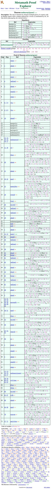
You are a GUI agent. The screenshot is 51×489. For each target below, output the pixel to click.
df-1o (15, 464)
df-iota (24, 459)
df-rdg (9, 464)
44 (5, 304)
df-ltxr (15, 467)
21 (5, 171)
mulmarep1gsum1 (15, 373)
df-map (32, 464)
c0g (24, 432)
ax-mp (24, 436)
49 (7, 304)
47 (5, 284)
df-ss (46, 452)
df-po (18, 456)
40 (5, 255)
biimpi (12, 255)
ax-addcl (23, 440)
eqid (11, 223)
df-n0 (40, 468)
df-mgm (15, 476)
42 (5, 262)
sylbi (11, 395)
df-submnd (44, 476)
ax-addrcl (30, 440)
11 (5, 148)
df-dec (6, 470)
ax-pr (27, 439)
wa (19, 428)
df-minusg (10, 477)
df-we (39, 456)
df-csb (24, 452)
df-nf (18, 448)
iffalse (12, 388)
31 (7, 299)
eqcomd (12, 205)
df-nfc (13, 450)
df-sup (27, 465)
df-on (7, 459)
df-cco (8, 474)
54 (5, 325)
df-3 (3, 468)
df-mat (11, 482)
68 (5, 400)
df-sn (25, 453)
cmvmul (18, 433)
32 (5, 301)
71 (7, 421)
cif (8, 430)
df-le (21, 467)
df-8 (29, 468)
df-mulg (25, 477)
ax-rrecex (24, 443)
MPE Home (11, 8)
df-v (13, 452)
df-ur (34, 479)
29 (5, 218)
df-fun (30, 459)
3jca (11, 103)
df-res (31, 458)
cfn (4, 432)
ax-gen (39, 436)
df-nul (9, 453)
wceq (31, 428)
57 (5, 421)
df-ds (40, 473)
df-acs (8, 476)
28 (5, 213)
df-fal (7, 448)
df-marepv (26, 482)
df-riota (30, 461)
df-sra (22, 481)
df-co (14, 458)
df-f (41, 459)
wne (44, 428)
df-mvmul (18, 482)
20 (5, 162)
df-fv (17, 461)
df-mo (28, 448)
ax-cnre (32, 443)
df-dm (20, 458)
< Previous (43, 1)
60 (5, 380)
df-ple (33, 473)
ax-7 (13, 437)
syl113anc (13, 380)
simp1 (12, 61)
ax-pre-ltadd (10, 445)
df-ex (12, 448)
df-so (23, 456)
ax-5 (3, 437)
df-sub (27, 467)
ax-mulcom (10, 442)
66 (5, 391)
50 (5, 306)
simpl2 (12, 72)
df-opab (35, 455)
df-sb (23, 448)
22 (7, 179)
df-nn (40, 467)
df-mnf (3, 467)
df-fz (19, 470)
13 (7, 138)
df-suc (18, 459)
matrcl (12, 234)
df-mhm (36, 476)
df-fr (29, 456)
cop (13, 430)
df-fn (36, 459)
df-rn (26, 458)
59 (7, 378)
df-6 (19, 468)
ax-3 (35, 436)
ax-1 (28, 436)
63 (7, 382)
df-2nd (24, 462)
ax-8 (18, 437)
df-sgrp (22, 476)
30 (5, 310)
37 (5, 244)
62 (5, 382)
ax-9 (23, 437)
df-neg (34, 467)
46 (5, 280)
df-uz (13, 470)
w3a (25, 428)
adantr (12, 66)
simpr (12, 97)
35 (5, 237)
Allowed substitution (20, 52)
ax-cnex (39, 439)
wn (10, 428)
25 (5, 331)
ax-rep (3, 439)
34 (5, 302)
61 (7, 380)
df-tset (27, 473)
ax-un (33, 439)
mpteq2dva (13, 186)
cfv (25, 430)
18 (7, 148)
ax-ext (45, 437)
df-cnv (8, 458)
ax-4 (45, 436)
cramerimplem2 (22, 484)
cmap (45, 430)
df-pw (19, 453)
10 (5, 118)
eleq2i (12, 253)
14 (5, 139)
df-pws (35, 474)
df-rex (36, 450)
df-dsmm (37, 481)
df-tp (36, 453)
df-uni (6, 455)
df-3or (37, 447)
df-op (41, 453)
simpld (12, 237)
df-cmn (8, 479)
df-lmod (9, 481)
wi (15, 428)
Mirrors (2, 8)
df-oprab (42, 461)
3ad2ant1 (13, 240)
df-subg (32, 477)
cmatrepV (30, 433)
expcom (12, 414)
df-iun (18, 455)
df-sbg (18, 477)
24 (5, 195)
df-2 (46, 467)
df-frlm (44, 481)
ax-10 (28, 437)
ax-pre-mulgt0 (19, 445)
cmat (5, 433)
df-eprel (12, 456)
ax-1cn (9, 440)
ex (11, 339)
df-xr (9, 467)
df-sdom (8, 465)
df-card (39, 465)
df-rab (7, 452)
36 (5, 240)
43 (5, 267)
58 (5, 378)
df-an (27, 447)
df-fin (14, 465)
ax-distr (35, 442)
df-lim (12, 459)
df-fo (6, 461)
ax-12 (39, 437)
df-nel (25, 450)
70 (5, 414)
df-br (29, 455)
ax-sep (9, 439)
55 (5, 332)
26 (5, 205)
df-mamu (4, 482)
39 (7, 302)
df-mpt (41, 455)
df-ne (12, 385)
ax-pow (21, 439)
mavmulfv (13, 302)
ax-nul (15, 439)
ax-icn (15, 440)
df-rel (3, 458)
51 (7, 310)
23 (5, 186)
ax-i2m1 (42, 442)
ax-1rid (9, 443)
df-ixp (38, 464)
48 (5, 290)
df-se (34, 456)
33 (7, 301)
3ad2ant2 (13, 244)
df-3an (43, 447)
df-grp (3, 477)
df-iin (23, 455)
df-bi (22, 447)
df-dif (29, 452)
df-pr (30, 453)
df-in (40, 452)
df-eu (34, 448)
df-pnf (45, 465)
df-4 (8, 468)
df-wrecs (45, 462)
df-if (14, 453)
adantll (12, 118)
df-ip (21, 473)
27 (5, 208)
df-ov (36, 461)
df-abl (15, 479)
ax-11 (33, 437)
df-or (32, 447)
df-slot (15, 471)
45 (5, 276)
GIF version (47, 9)
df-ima (37, 458)
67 (7, 395)
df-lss (16, 481)
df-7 (24, 468)
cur (37, 432)
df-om (13, 462)
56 (5, 339)
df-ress (35, 471)
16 (5, 141)
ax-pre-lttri (39, 443)
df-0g (14, 474)
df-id (6, 456)
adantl (12, 218)
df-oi (33, 465)
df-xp (45, 456)
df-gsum (21, 474)
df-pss (3, 453)
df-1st (18, 462)
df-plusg (43, 471)
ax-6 (8, 437)
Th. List (17, 8)
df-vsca (15, 473)
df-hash (38, 470)
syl (11, 148)
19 (5, 179)
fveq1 (12, 201)
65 (5, 395)
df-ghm (39, 477)
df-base (29, 471)
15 (7, 139)
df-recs (3, 464)
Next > (48, 1)
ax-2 (32, 436)
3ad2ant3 (13, 81)
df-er (26, 464)
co (38, 430)
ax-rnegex (16, 443)
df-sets (9, 471)
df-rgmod (29, 481)
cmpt (20, 430)
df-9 (35, 468)
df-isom (23, 461)
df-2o (20, 464)
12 (5, 138)
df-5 (13, 468)
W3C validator (47, 487)
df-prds (28, 474)
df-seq (31, 470)
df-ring (40, 479)
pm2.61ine (13, 421)
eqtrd (12, 179)
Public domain (29, 487)
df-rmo (42, 450)
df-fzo (24, 470)
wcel (38, 428)
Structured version (40, 8)
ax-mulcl (38, 440)
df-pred (43, 458)
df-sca (8, 473)
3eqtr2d (12, 332)
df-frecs (38, 462)
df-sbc (18, 452)
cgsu (31, 432)
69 (7, 407)
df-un (35, 452)
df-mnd (29, 476)
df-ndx (22, 471)
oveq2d (12, 195)
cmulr (17, 432)
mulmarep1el (14, 139)
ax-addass (19, 442)
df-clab (40, 448)
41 (5, 258)
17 (7, 141)
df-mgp (21, 479)
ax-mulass (27, 442)
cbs (11, 432)
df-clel (7, 450)
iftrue (12, 155)
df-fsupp (21, 465)
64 (5, 407)
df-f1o (12, 461)
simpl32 (12, 91)
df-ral (30, 450)
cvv (3, 430)
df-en (43, 464)
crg (45, 432)
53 (5, 319)
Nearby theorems (46, 2)
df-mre (42, 474)
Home (6, 8)
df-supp (31, 462)
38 (5, 249)
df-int (12, 455)
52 (7, 331)
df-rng (28, 479)
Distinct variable (6, 48)
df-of (7, 462)
